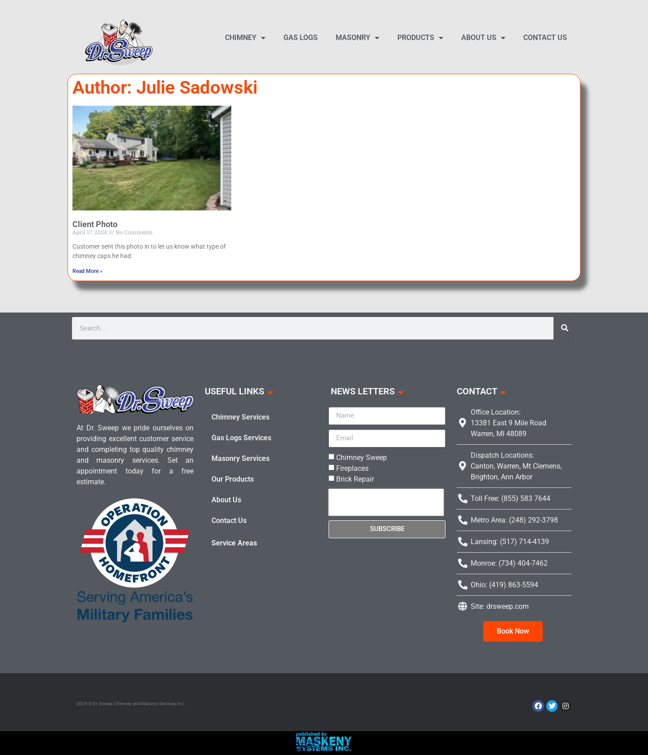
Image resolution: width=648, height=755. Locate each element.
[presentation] (386, 502)
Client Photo (94, 224)
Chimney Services (241, 417)
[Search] (565, 328)
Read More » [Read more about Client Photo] (87, 271)
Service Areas (234, 543)
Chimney (245, 38)
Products (420, 38)
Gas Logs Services (241, 437)
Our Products (233, 479)
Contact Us (545, 37)
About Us (483, 38)
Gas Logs (301, 37)
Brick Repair (355, 479)
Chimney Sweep (361, 457)
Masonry (357, 38)
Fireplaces (352, 468)
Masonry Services (241, 458)
